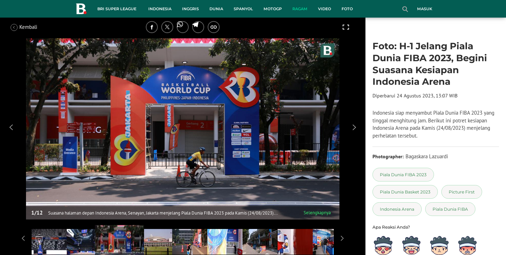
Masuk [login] (424, 8)
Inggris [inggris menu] (190, 8)
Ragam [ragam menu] (299, 8)
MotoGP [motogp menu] (273, 8)
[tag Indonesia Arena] (397, 209)
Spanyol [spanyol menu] (243, 8)
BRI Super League (116, 8)
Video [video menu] (324, 8)
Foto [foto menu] (347, 8)
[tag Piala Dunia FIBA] (450, 209)
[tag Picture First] (461, 192)
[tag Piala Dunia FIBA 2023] (403, 174)
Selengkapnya (317, 213)
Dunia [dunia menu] (216, 8)
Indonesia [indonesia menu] (159, 8)
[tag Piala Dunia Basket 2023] (405, 192)
